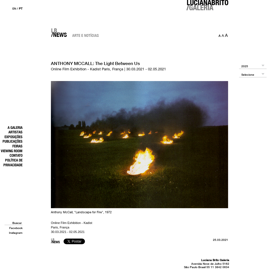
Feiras (17, 146)
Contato (16, 155)
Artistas (15, 132)
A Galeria (15, 127)
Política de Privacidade (12, 162)
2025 (244, 66)
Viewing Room (11, 151)
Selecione (247, 74)
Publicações (12, 141)
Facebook (15, 228)
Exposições (13, 136)
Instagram (15, 232)
